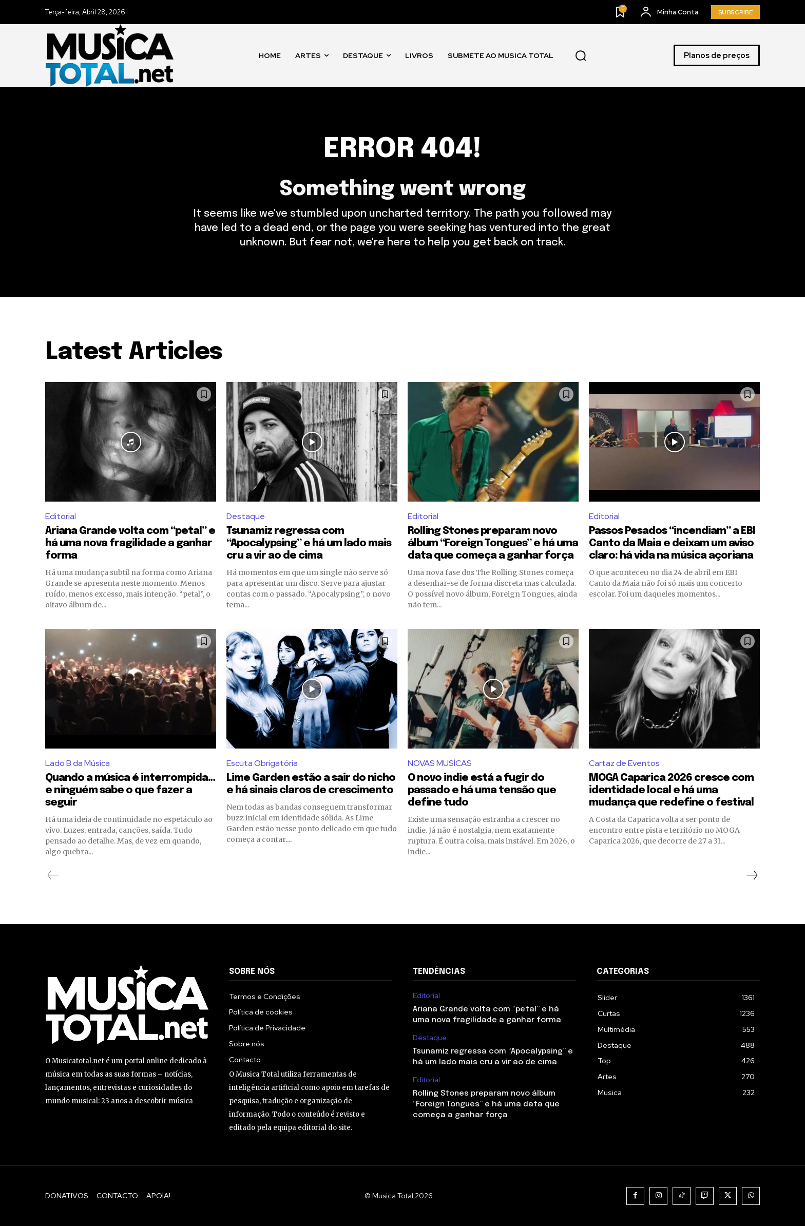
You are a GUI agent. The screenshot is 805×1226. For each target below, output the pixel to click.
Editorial (60, 516)
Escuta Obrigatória (262, 763)
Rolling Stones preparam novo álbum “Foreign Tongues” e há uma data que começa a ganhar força (493, 543)
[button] (581, 55)
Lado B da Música (77, 763)
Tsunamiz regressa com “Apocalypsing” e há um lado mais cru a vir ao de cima (308, 543)
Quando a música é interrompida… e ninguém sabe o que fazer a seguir (130, 790)
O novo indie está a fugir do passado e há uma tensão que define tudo (482, 790)
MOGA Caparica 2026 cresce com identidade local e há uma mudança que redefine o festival (671, 790)
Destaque (245, 516)
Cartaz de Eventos (624, 763)
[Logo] (109, 55)
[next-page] (751, 875)
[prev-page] (53, 875)
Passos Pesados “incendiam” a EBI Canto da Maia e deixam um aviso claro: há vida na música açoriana (672, 543)
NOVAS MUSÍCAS (440, 763)
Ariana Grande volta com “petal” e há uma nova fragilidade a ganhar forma (130, 543)
